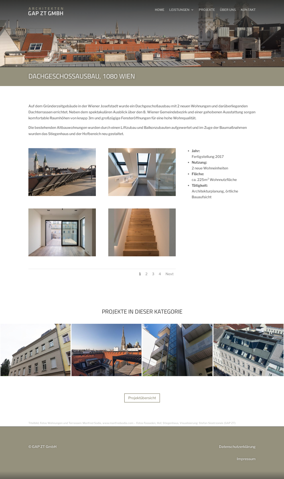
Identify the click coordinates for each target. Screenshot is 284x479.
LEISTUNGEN (179, 10)
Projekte (207, 10)
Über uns (228, 10)
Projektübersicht (142, 398)
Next (170, 274)
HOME (159, 10)
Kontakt (248, 10)
